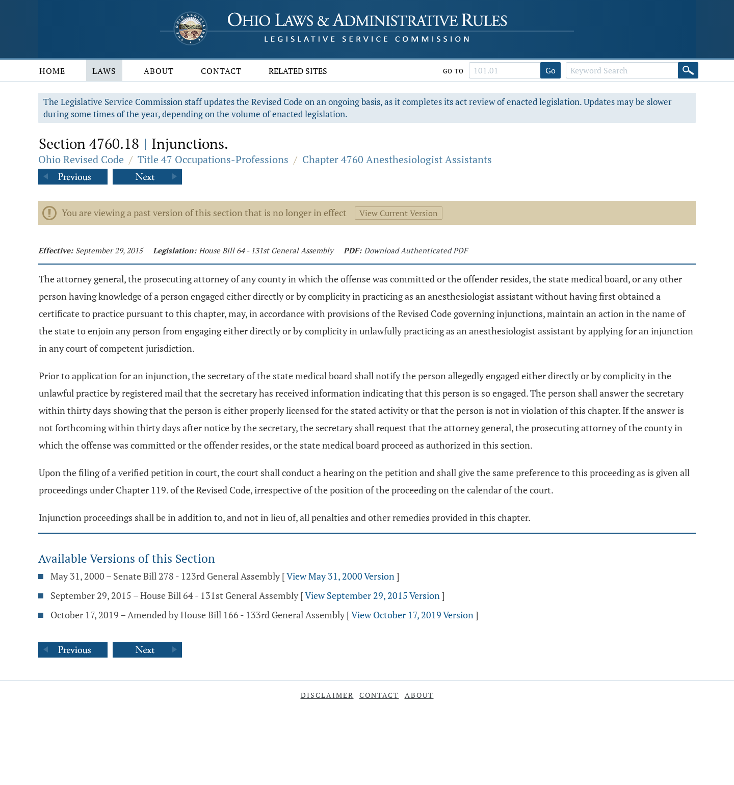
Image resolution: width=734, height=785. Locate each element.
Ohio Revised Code (81, 159)
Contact (221, 70)
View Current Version (398, 213)
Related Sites (298, 70)
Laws (104, 70)
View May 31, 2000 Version (340, 576)
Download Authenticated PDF (415, 250)
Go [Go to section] (550, 70)
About (159, 70)
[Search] (688, 70)
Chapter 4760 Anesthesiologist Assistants (397, 159)
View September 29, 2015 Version (372, 595)
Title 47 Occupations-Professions (213, 159)
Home (52, 70)
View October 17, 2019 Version (412, 615)
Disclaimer (327, 695)
